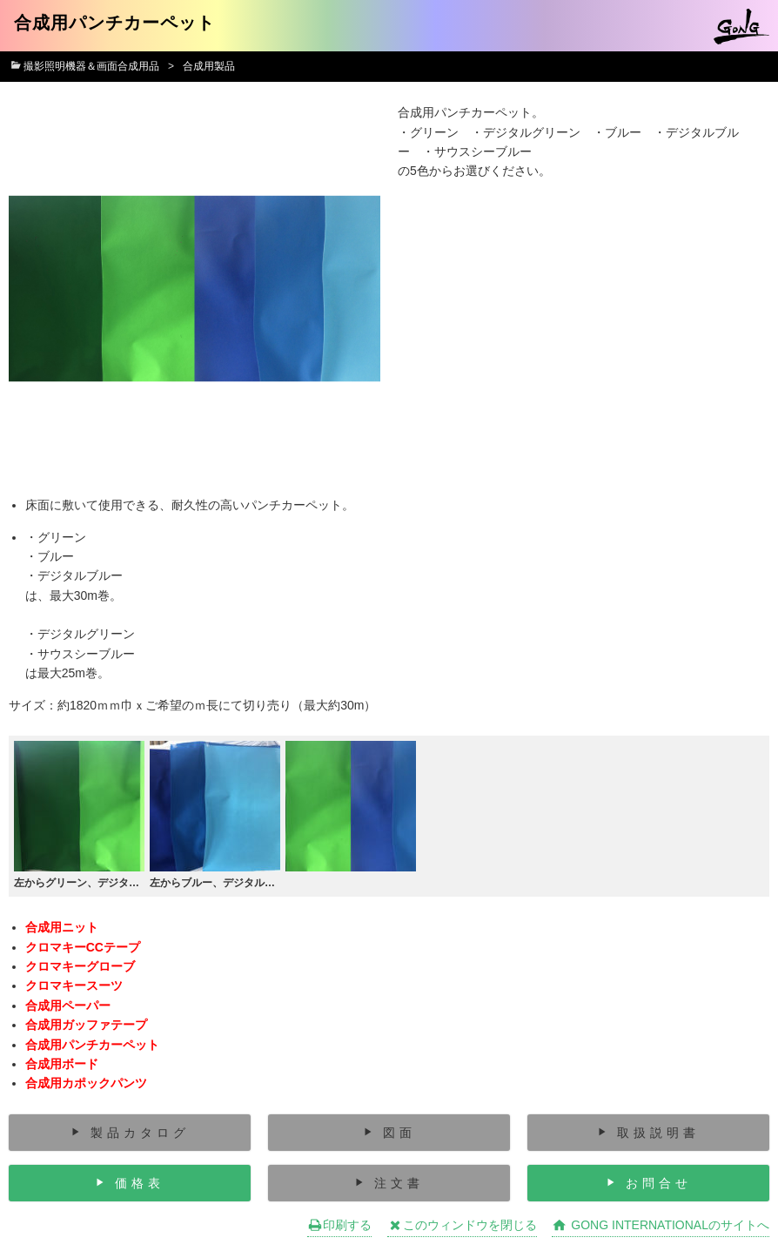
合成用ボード (61, 1064)
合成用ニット (61, 927)
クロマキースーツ (74, 985)
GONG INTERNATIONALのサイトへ (660, 1225)
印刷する (339, 1225)
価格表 (139, 1183)
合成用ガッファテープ (86, 1025)
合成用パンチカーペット (92, 1045)
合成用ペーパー (68, 1005)
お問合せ (659, 1183)
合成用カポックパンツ (86, 1083)
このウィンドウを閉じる (462, 1225)
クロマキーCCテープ (82, 947)
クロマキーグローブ (80, 966)
